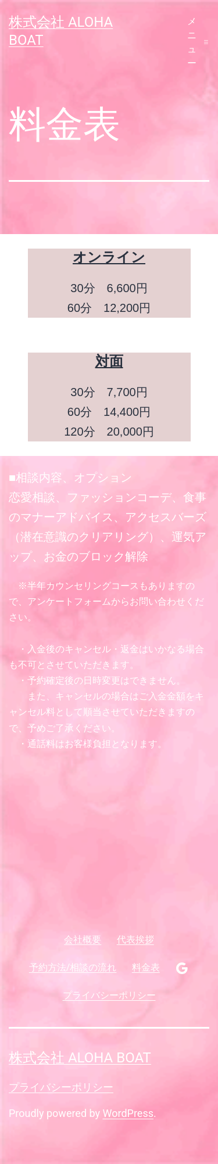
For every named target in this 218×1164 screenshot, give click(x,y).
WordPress (128, 1113)
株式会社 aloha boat (80, 1058)
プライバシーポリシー (61, 1087)
